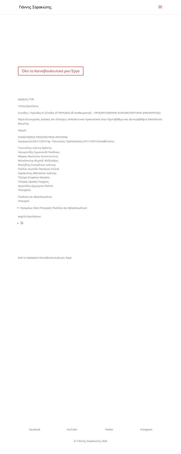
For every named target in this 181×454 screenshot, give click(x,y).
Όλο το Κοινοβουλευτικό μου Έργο (51, 71)
